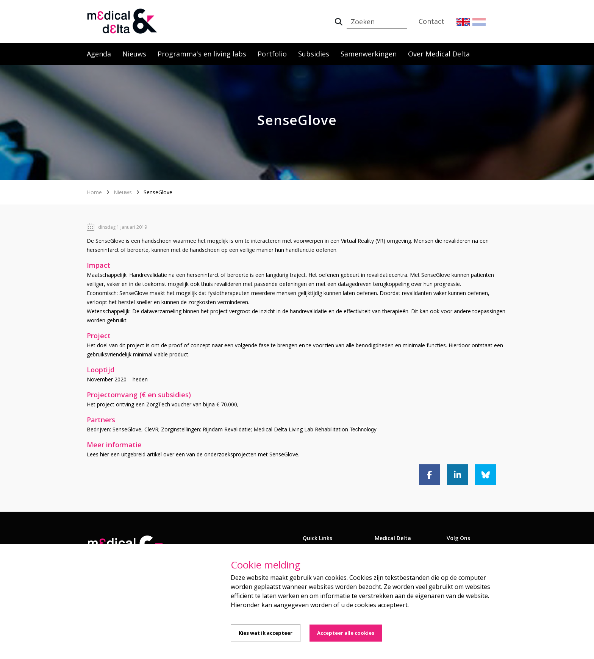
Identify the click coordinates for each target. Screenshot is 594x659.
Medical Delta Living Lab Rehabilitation (315, 429)
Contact (431, 21)
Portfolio (272, 53)
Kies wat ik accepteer (265, 632)
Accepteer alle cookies (345, 632)
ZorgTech (158, 404)
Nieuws (134, 53)
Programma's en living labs (202, 53)
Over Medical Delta (439, 53)
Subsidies (313, 53)
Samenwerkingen (369, 53)
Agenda (99, 53)
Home (94, 192)
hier (104, 454)
